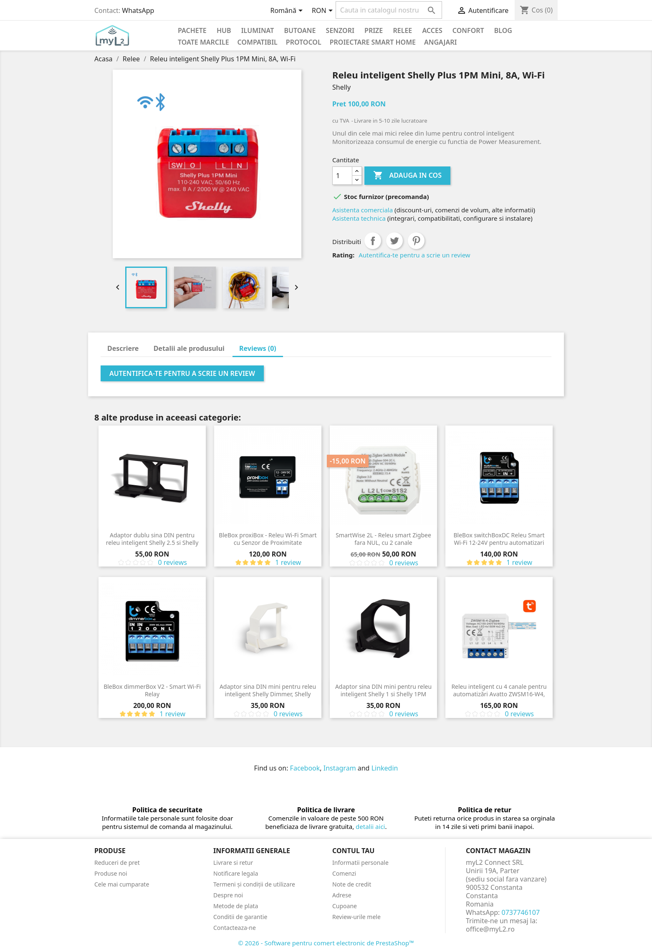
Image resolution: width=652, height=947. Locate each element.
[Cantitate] (342, 175)
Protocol (303, 42)
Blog (503, 30)
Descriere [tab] (123, 348)
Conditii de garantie (240, 917)
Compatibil (258, 42)
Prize (373, 30)
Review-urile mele (356, 917)
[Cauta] (389, 10)
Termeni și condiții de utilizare (254, 884)
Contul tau (353, 850)
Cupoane (344, 906)
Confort (468, 30)
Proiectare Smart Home (373, 42)
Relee (402, 30)
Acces (432, 30)
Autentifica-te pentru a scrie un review (414, 255)
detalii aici (370, 826)
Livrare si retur (233, 862)
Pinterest (416, 240)
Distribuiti (372, 240)
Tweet (394, 240)
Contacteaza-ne (234, 928)
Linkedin (384, 768)
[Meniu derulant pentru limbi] (288, 11)
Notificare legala (235, 873)
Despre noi (228, 895)
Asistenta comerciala (362, 210)
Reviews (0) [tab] (257, 348)
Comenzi (344, 873)
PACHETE (192, 30)
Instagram (339, 768)
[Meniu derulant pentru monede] (324, 11)
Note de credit (351, 884)
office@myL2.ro (490, 929)
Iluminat (257, 30)
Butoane (300, 30)
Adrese (341, 895)
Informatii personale (360, 862)
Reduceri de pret (117, 862)
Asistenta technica (359, 218)
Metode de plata (235, 906)
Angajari (440, 42)
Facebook (305, 768)
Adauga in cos (407, 175)
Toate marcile (203, 42)
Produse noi (110, 873)
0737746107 (521, 912)
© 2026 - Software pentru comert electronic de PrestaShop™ (326, 943)
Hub (224, 30)
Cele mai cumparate (121, 884)
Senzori (340, 30)
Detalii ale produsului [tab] (189, 348)
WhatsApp (138, 10)
